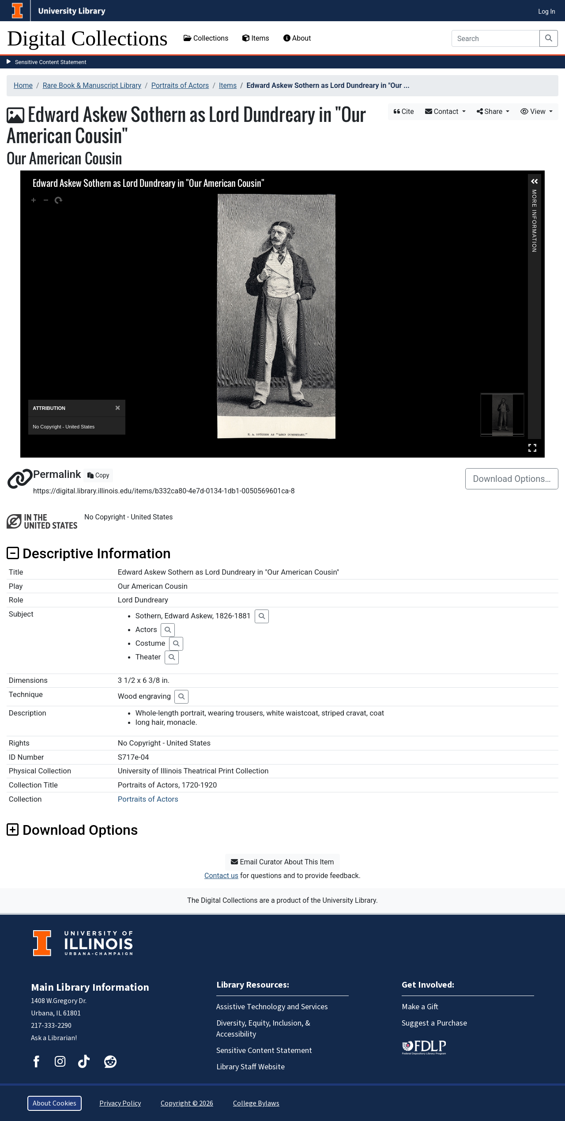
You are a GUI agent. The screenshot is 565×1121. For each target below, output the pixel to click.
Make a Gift (420, 1006)
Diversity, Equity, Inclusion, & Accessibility (263, 1029)
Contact (442, 111)
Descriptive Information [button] (89, 553)
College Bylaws (256, 1103)
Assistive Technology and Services (272, 1006)
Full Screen (532, 447)
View (533, 111)
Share (491, 111)
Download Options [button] (72, 830)
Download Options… (512, 478)
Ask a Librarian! (54, 1038)
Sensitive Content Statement (51, 62)
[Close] (117, 407)
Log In (547, 11)
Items (255, 38)
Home (23, 85)
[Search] (496, 38)
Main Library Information (90, 987)
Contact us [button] (221, 875)
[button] (534, 181)
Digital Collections (87, 38)
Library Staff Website (250, 1066)
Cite (404, 111)
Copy (98, 475)
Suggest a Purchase (434, 1023)
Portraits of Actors (180, 85)
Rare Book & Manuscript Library (92, 85)
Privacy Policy (120, 1103)
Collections (206, 38)
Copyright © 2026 (187, 1103)
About (297, 38)
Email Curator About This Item (282, 862)
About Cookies (54, 1103)
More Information (534, 193)
